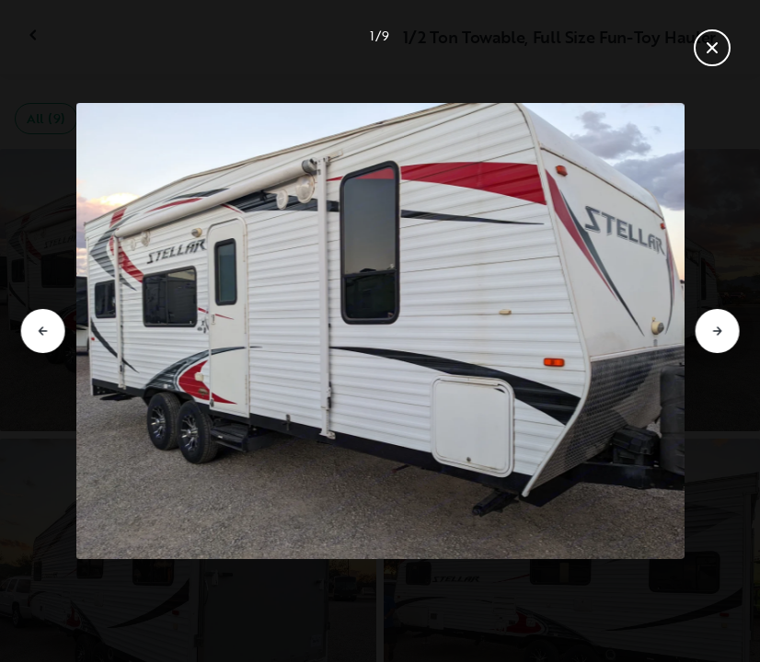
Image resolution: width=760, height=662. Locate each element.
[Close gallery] (712, 47)
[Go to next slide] (717, 331)
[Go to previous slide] (43, 331)
